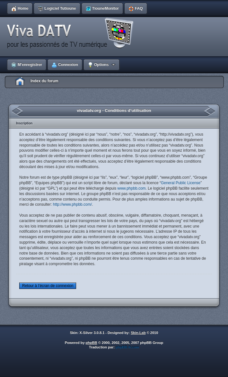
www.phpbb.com (132, 188)
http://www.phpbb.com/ (72, 204)
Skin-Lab (138, 333)
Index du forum (44, 81)
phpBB (91, 343)
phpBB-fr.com (127, 347)
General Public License (180, 183)
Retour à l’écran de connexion (47, 285)
